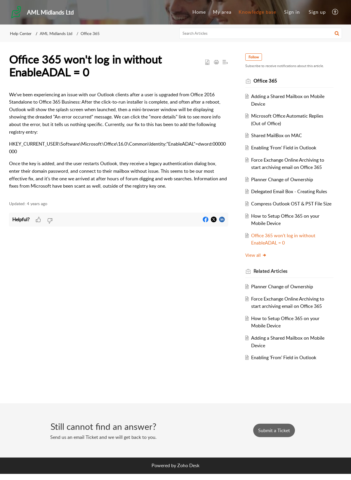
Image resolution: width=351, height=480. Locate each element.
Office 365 (90, 33)
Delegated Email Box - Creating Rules (291, 191)
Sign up (317, 12)
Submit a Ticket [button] (274, 437)
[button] (335, 12)
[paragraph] (118, 140)
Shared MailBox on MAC (278, 135)
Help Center (21, 33)
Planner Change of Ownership (284, 179)
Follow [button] (255, 57)
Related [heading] (272, 278)
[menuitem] (199, 12)
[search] (260, 33)
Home (199, 12)
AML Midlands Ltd (56, 33)
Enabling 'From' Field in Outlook (285, 147)
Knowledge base (257, 12)
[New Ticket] (274, 437)
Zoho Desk (188, 472)
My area (222, 12)
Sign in (292, 12)
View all (257, 262)
